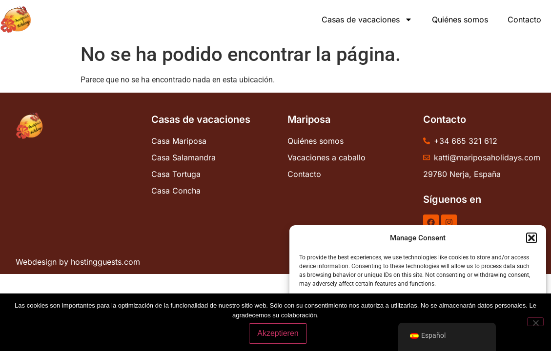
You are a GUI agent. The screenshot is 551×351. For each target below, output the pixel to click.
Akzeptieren (278, 333)
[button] (531, 238)
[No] (535, 321)
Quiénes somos (460, 19)
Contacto (524, 19)
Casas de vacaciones (367, 19)
